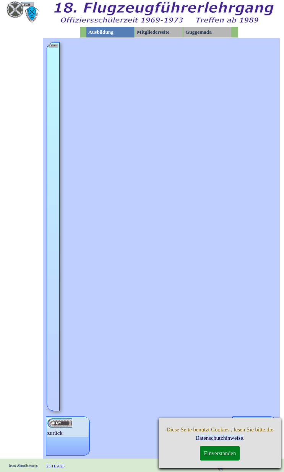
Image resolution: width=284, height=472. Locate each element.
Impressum (238, 464)
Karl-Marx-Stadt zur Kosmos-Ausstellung (208, 330)
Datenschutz (201, 464)
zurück (59, 427)
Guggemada (198, 32)
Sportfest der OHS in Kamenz (148, 278)
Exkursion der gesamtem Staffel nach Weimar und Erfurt (196, 186)
